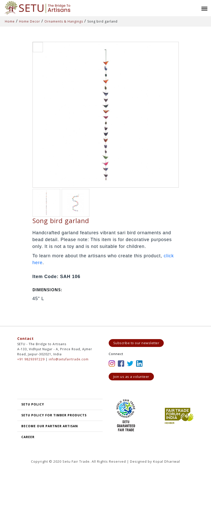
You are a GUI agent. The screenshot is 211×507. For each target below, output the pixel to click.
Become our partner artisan (49, 426)
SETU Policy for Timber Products (54, 415)
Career (28, 437)
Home (10, 21)
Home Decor (29, 21)
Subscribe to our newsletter (136, 343)
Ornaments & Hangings (63, 21)
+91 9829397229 (31, 359)
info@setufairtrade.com (69, 359)
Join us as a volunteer (131, 376)
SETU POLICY (32, 404)
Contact (25, 338)
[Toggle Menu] (204, 8)
